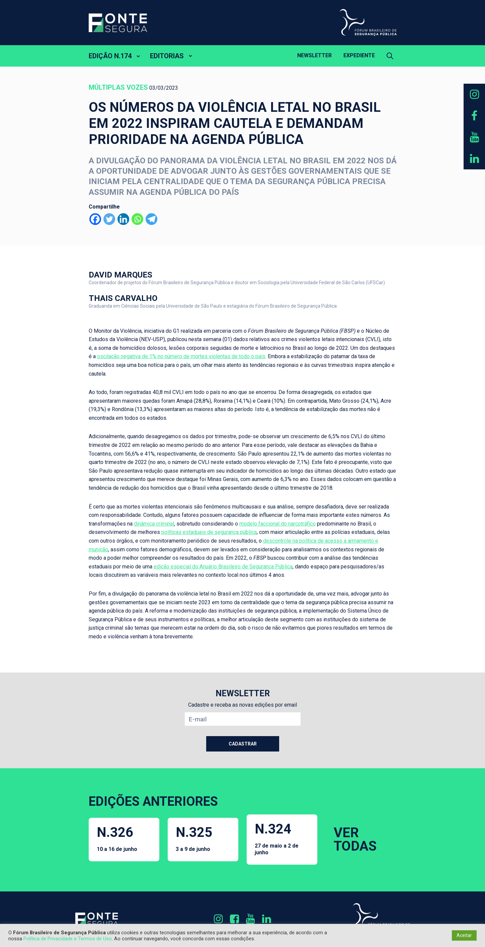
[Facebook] (95, 219)
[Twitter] (109, 219)
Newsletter (314, 55)
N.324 (282, 838)
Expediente (359, 55)
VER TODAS (355, 839)
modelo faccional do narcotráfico (277, 524)
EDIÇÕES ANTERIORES (153, 801)
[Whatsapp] (137, 219)
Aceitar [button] (464, 935)
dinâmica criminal (154, 524)
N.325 (194, 838)
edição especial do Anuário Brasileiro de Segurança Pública (223, 566)
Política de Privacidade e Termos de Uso (67, 939)
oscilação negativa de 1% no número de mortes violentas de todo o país (181, 356)
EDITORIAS (167, 56)
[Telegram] (151, 219)
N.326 (117, 838)
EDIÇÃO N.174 (110, 56)
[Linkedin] (123, 219)
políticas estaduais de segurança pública (209, 532)
